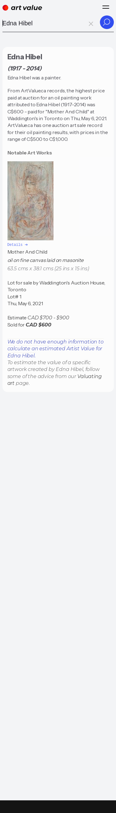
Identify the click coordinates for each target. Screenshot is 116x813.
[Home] (22, 7)
